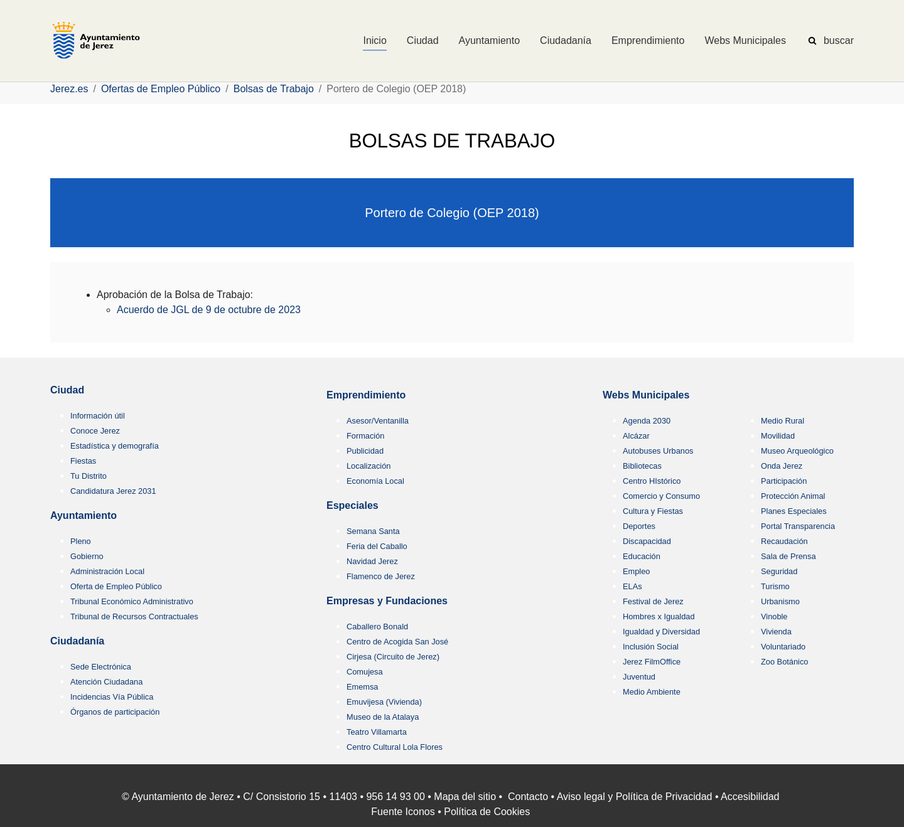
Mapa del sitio (465, 796)
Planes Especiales (794, 511)
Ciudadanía (77, 641)
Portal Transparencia (798, 526)
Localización (368, 466)
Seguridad (779, 571)
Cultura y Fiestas (653, 511)
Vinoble (774, 616)
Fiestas (83, 461)
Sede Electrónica (100, 666)
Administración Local (107, 571)
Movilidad (778, 435)
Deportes (639, 526)
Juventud (639, 676)
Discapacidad (647, 541)
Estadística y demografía (114, 446)
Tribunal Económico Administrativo (131, 601)
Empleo (636, 571)
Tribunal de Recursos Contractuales (134, 616)
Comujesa (365, 671)
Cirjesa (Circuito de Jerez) (393, 656)
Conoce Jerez (95, 430)
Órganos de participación (114, 712)
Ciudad (67, 390)
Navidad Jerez (372, 561)
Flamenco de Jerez (381, 576)
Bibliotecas (642, 466)
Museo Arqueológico (797, 451)
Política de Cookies (487, 811)
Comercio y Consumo (661, 496)
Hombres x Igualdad (659, 616)
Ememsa (363, 686)
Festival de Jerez (653, 601)
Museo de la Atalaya (383, 717)
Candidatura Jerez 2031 (113, 491)
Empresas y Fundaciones (387, 600)
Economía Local (375, 481)
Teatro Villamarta (377, 732)
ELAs (632, 586)
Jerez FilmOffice (652, 661)
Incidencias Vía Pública (111, 697)
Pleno (80, 541)
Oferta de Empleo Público (116, 586)
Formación (365, 435)
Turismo (775, 586)
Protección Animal (793, 496)
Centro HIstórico (652, 481)
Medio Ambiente (652, 691)
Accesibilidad (750, 796)
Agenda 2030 (646, 420)
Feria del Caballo (377, 546)
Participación (784, 481)
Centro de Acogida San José (397, 641)
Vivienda (776, 631)
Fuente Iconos (402, 811)
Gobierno (87, 556)
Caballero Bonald (377, 626)
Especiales (352, 505)
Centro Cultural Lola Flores (395, 747)
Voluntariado (783, 646)
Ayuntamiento (83, 515)
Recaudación (784, 541)
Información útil (97, 415)
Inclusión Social (651, 646)
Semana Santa (373, 531)
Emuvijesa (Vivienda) (384, 702)
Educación (641, 556)
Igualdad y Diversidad (661, 631)
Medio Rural (782, 420)
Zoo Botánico (784, 661)
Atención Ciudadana (106, 681)
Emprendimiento (366, 395)
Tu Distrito (88, 476)
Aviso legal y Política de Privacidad (635, 796)
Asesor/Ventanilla (378, 420)
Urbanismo (780, 601)
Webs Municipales (646, 395)
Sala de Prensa (788, 556)
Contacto (528, 796)
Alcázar (636, 435)
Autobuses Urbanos (658, 451)
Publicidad (365, 451)
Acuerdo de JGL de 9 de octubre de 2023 (209, 309)
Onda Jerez (781, 466)
